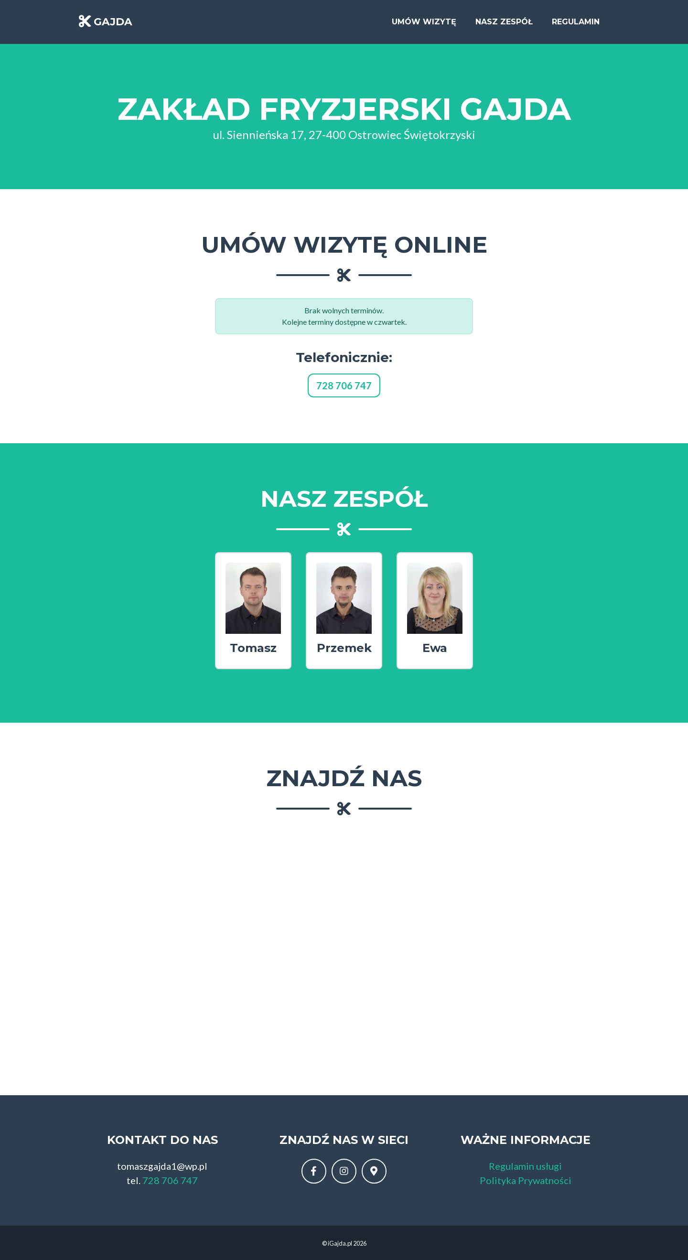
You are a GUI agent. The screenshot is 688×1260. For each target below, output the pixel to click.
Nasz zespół (504, 24)
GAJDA (113, 25)
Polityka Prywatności (525, 1180)
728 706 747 (344, 385)
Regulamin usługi (525, 1166)
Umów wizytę (424, 24)
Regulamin (576, 24)
